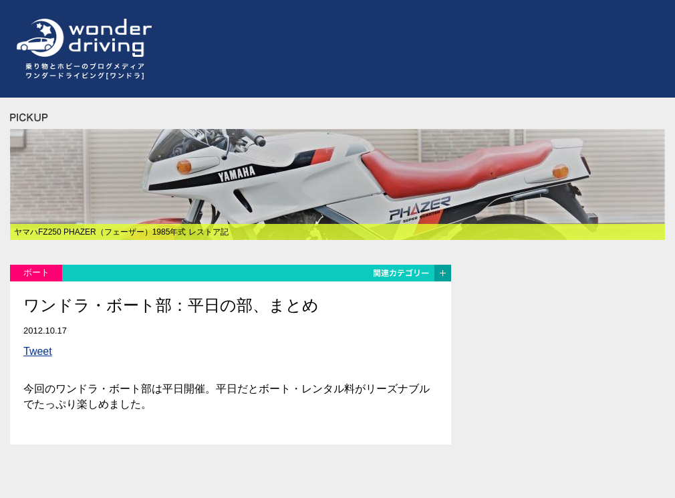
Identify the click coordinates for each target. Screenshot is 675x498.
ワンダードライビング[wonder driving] (81, 38)
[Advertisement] (277, 102)
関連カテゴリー (411, 273)
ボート (36, 272)
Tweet (37, 351)
